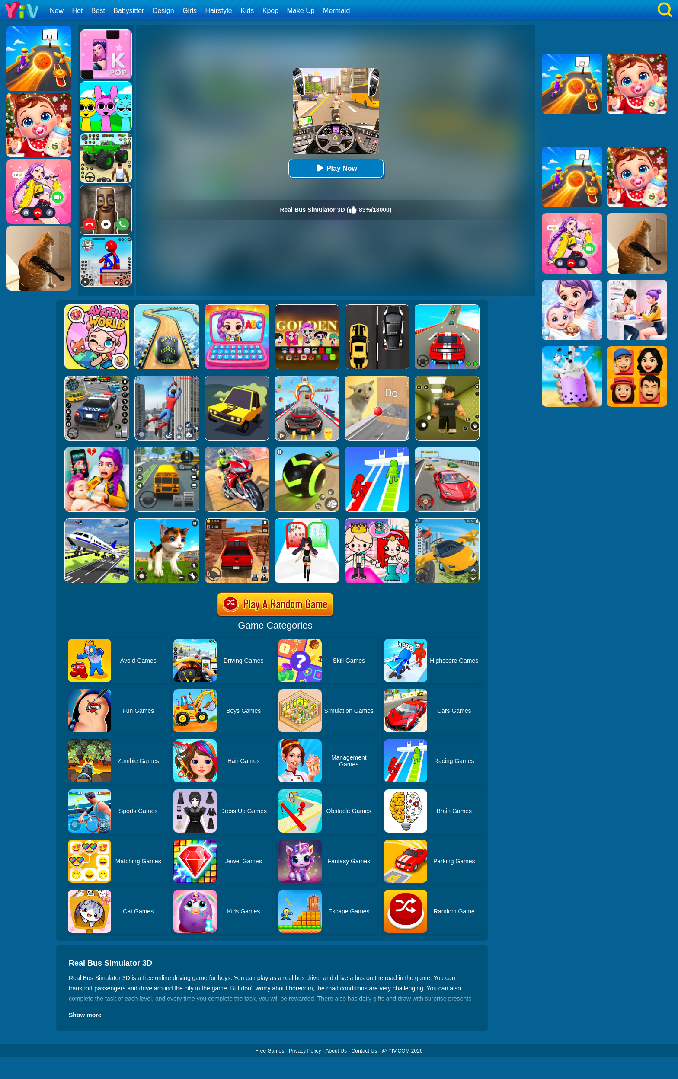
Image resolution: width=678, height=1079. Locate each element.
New (57, 10)
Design (163, 10)
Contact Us (364, 1051)
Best (98, 10)
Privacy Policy (305, 1051)
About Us (336, 1051)
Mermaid (336, 10)
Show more (85, 1015)
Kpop (270, 10)
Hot (77, 10)
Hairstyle (218, 10)
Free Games (269, 1051)
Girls (189, 10)
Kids (247, 10)
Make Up (301, 10)
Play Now (335, 168)
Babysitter (128, 10)
